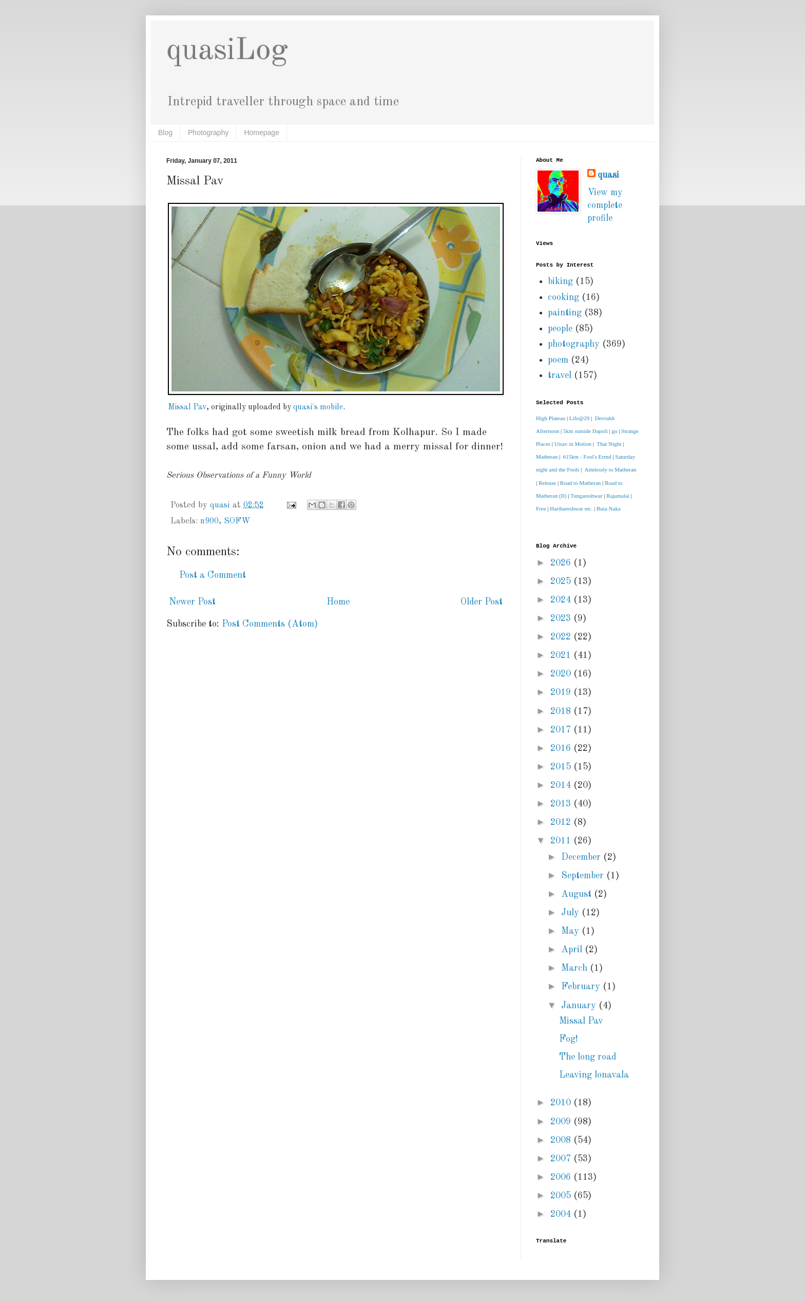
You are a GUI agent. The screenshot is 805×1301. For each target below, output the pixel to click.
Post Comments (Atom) (270, 624)
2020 (561, 673)
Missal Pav (187, 407)
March (575, 968)
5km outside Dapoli (585, 431)
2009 (561, 1121)
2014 (561, 785)
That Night (609, 444)
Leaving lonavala (594, 1075)
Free (541, 508)
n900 (209, 521)
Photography (208, 132)
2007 (561, 1158)
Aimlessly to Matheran (611, 469)
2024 (561, 600)
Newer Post (192, 602)
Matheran (547, 457)
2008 (561, 1140)
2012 (561, 822)
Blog (165, 132)
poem (558, 360)
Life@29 (579, 418)
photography (574, 344)
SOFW (237, 521)
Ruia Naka (609, 508)
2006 (561, 1177)
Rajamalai (617, 496)
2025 (561, 581)
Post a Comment (212, 575)
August (577, 894)
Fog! (568, 1039)
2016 (561, 748)
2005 (561, 1195)
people (560, 328)
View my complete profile (605, 205)
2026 (561, 563)
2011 (561, 840)
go (614, 431)
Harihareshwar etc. (571, 508)
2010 (561, 1102)
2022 (561, 637)
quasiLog (227, 50)
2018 (561, 711)
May (571, 931)
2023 (561, 618)
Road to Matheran (580, 483)
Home (338, 602)
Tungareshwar (586, 496)
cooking (563, 297)
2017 (561, 729)
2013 (561, 803)
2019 (561, 692)
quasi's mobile (318, 407)
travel (559, 375)
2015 (561, 766)
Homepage (261, 132)
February (582, 986)
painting (565, 312)
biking (560, 281)
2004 (561, 1214)
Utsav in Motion (572, 444)
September (583, 875)
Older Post (482, 602)
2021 (561, 655)
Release (547, 483)
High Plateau (550, 418)
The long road (587, 1057)
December (582, 857)
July (571, 912)
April (573, 949)
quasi (608, 175)
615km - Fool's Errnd (587, 457)
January (580, 1005)
